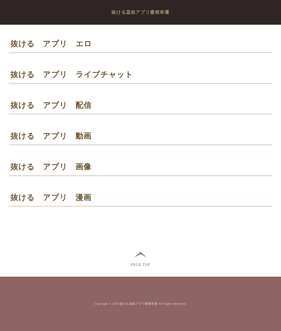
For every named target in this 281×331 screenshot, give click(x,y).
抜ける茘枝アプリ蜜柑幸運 (140, 12)
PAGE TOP (140, 264)
